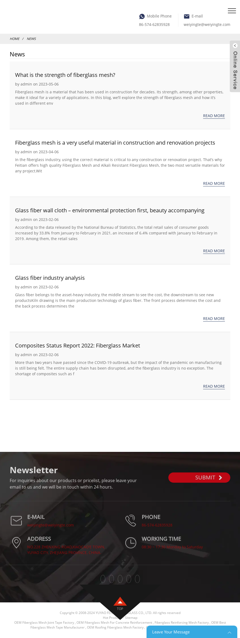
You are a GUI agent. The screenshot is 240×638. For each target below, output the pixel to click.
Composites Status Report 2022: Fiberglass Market (77, 345)
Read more (214, 115)
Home (14, 38)
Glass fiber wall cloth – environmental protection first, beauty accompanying (109, 210)
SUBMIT (208, 484)
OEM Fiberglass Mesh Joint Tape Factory (44, 622)
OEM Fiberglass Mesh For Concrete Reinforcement (114, 622)
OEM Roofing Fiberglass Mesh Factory (115, 627)
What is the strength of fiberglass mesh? (65, 75)
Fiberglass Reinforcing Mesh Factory (182, 622)
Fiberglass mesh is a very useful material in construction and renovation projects (115, 142)
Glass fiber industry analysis (50, 277)
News (31, 38)
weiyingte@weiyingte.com (207, 24)
